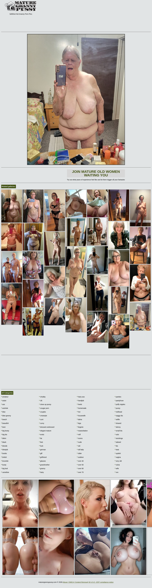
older (79, 453)
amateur (4, 397)
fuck (41, 446)
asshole (4, 408)
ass (3, 404)
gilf (40, 453)
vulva (117, 465)
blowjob (4, 450)
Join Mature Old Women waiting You (96, 173)
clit (40, 401)
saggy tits (119, 416)
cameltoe (5, 472)
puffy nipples (120, 404)
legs (79, 423)
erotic (41, 434)
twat (117, 450)
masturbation (82, 431)
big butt (4, 468)
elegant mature (45, 431)
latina (79, 419)
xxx (116, 472)
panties (118, 397)
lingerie (80, 427)
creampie (43, 416)
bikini (3, 438)
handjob (80, 401)
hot (78, 412)
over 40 (80, 461)
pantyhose (119, 401)
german (42, 450)
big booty (5, 431)
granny (42, 468)
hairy (41, 472)
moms (80, 438)
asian (3, 401)
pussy (117, 408)
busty (3, 465)
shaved (118, 423)
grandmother (44, 465)
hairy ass (81, 397)
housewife (81, 416)
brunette (4, 461)
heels (79, 404)
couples (42, 412)
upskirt (118, 453)
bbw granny (6, 416)
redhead (118, 412)
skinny (118, 427)
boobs (4, 453)
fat (40, 438)
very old (118, 461)
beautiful (5, 423)
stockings (119, 438)
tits (116, 446)
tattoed (118, 442)
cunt (41, 419)
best (3, 427)
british (4, 457)
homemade (81, 408)
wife (117, 468)
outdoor (80, 457)
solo (117, 434)
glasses (42, 461)
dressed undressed (46, 427)
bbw (3, 412)
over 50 (80, 465)
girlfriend (43, 457)
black (3, 442)
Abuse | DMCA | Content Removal (75, 582)
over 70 (80, 472)
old (78, 446)
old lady (80, 450)
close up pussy (45, 404)
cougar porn (44, 408)
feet (41, 442)
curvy (41, 423)
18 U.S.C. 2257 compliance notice (101, 582)
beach (4, 419)
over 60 (80, 468)
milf (79, 434)
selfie (117, 419)
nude (79, 442)
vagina (118, 457)
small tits (118, 431)
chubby (42, 397)
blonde (4, 446)
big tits (4, 434)
